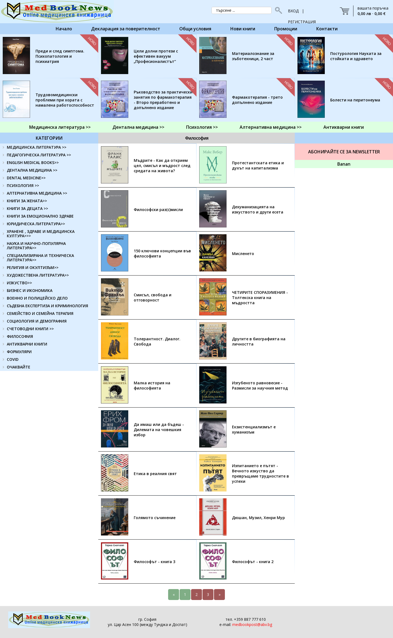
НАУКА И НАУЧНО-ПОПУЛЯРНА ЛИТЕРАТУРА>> (36, 245)
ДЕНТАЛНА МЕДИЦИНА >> (32, 170)
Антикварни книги (343, 127)
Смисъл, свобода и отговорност (152, 297)
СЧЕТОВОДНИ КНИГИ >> (30, 328)
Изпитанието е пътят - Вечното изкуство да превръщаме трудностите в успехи (260, 473)
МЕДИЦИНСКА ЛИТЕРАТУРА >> (36, 147)
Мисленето (243, 253)
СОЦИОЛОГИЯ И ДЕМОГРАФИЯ (37, 321)
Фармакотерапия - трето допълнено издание (257, 100)
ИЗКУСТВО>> (19, 282)
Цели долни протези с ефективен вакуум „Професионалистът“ (156, 56)
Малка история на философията (152, 385)
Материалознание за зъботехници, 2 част (253, 56)
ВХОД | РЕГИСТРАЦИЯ (302, 12)
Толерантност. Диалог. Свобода (157, 341)
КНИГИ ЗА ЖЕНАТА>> (27, 200)
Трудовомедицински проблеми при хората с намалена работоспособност (64, 100)
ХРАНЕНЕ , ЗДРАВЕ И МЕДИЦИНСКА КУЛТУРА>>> (41, 233)
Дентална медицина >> (138, 127)
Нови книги (242, 29)
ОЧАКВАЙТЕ (18, 367)
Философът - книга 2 (252, 561)
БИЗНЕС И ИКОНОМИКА (29, 290)
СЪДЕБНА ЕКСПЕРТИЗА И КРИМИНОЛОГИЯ (47, 305)
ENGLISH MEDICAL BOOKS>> (33, 162)
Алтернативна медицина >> (271, 127)
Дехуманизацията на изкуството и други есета (257, 209)
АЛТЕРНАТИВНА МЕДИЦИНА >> (37, 193)
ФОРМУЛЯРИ (19, 351)
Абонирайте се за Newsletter (344, 152)
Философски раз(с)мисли (158, 209)
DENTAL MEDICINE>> (26, 177)
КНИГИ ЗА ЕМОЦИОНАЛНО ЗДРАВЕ (40, 216)
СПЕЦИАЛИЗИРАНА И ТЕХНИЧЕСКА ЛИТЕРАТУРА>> (40, 257)
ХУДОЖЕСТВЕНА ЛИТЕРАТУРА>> (38, 275)
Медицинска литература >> (60, 127)
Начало (64, 29)
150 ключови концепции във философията (162, 253)
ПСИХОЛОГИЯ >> (23, 185)
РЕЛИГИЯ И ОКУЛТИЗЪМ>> (32, 267)
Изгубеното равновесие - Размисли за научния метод (260, 385)
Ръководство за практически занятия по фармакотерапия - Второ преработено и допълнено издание (163, 99)
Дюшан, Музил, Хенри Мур (258, 517)
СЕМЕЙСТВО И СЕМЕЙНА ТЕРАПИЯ (40, 313)
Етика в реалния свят (155, 473)
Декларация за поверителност (125, 29)
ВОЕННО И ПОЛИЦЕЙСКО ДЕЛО (37, 298)
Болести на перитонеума (355, 100)
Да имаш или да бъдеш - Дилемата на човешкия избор (159, 429)
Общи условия (195, 29)
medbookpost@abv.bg (252, 624)
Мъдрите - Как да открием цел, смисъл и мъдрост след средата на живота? (162, 165)
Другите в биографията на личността (258, 341)
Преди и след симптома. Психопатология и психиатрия (59, 56)
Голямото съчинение (154, 517)
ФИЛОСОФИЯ (20, 336)
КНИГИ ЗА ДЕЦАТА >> (27, 208)
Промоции (285, 29)
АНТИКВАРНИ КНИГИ (27, 344)
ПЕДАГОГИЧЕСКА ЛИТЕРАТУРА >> (39, 154)
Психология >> (202, 127)
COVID (13, 359)
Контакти (327, 29)
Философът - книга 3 (154, 561)
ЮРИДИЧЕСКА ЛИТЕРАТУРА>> (36, 223)
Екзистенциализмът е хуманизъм (254, 429)
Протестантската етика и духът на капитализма (258, 165)
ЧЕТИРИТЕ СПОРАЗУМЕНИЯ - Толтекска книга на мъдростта (260, 297)
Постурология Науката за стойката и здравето (356, 56)
